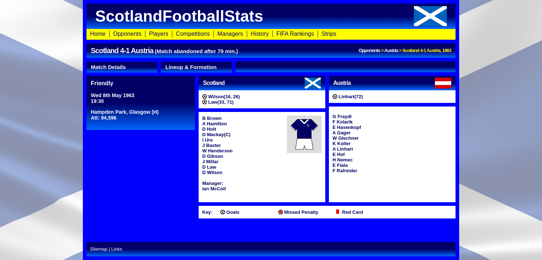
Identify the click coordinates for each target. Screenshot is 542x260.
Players (158, 34)
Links (116, 249)
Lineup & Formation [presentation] (191, 67)
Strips (329, 34)
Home (98, 34)
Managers (230, 34)
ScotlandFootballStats (271, 16)
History (260, 34)
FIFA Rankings (295, 34)
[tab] (121, 67)
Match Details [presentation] (108, 67)
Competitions (192, 34)
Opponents (127, 34)
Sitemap (98, 249)
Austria (391, 50)
